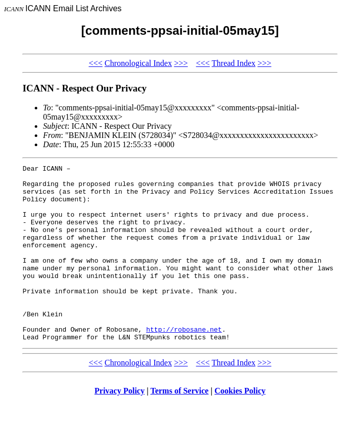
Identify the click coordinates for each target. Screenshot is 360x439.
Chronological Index (138, 63)
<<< (96, 63)
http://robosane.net (184, 362)
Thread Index (234, 63)
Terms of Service (179, 426)
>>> (181, 63)
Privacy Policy (119, 426)
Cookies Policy (240, 426)
